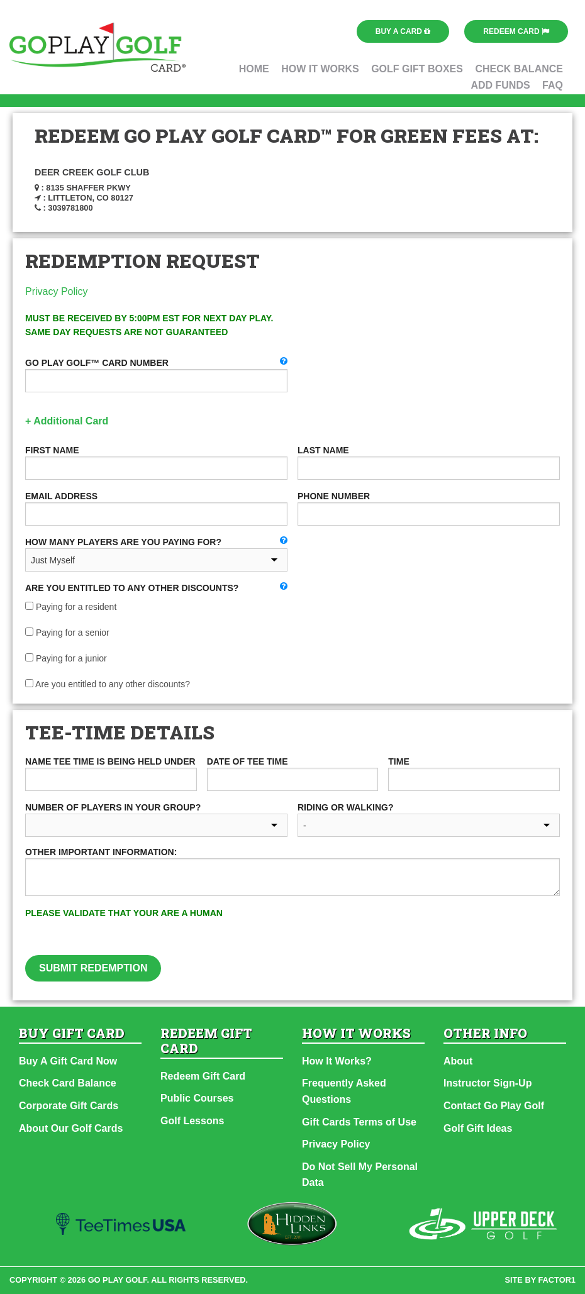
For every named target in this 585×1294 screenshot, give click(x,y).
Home (254, 69)
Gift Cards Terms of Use (359, 1122)
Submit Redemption (93, 968)
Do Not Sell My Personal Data (360, 1174)
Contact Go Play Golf (493, 1105)
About (457, 1061)
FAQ (552, 85)
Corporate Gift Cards (68, 1105)
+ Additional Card (66, 421)
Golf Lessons (192, 1120)
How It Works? (337, 1061)
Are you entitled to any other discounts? (107, 684)
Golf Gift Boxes (417, 69)
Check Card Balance (67, 1083)
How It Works (320, 69)
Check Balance (519, 69)
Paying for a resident (70, 607)
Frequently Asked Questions (344, 1091)
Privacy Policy (56, 291)
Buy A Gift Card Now (68, 1061)
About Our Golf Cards (71, 1128)
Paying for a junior (66, 658)
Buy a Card (403, 31)
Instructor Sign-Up (487, 1083)
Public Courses (196, 1098)
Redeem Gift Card (202, 1076)
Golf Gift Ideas (477, 1128)
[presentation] (405, 930)
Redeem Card (516, 31)
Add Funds (500, 85)
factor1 (557, 1280)
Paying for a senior (67, 633)
